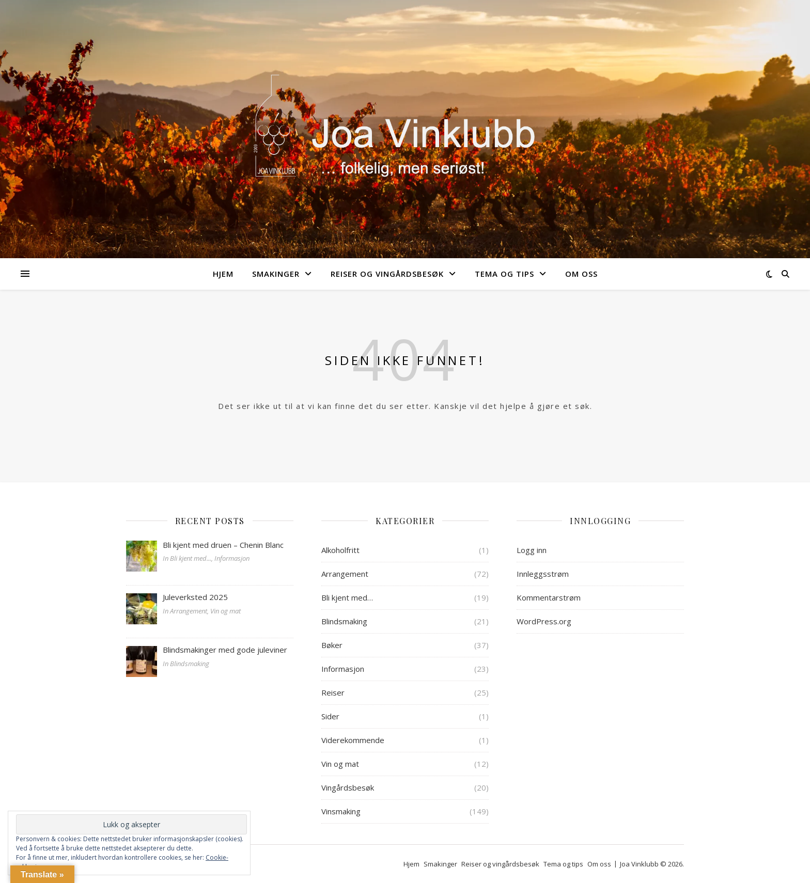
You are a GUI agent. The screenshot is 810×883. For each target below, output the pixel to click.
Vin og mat (340, 764)
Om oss (581, 274)
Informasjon (342, 669)
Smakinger (276, 274)
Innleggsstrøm (543, 574)
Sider (330, 716)
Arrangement (344, 574)
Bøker (331, 645)
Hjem (223, 274)
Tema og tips (504, 274)
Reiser (333, 692)
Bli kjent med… (347, 597)
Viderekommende (352, 740)
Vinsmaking (341, 811)
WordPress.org (544, 621)
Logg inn (532, 550)
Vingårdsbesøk (347, 787)
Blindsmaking (344, 621)
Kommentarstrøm (549, 597)
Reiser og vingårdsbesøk (387, 274)
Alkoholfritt (340, 550)
